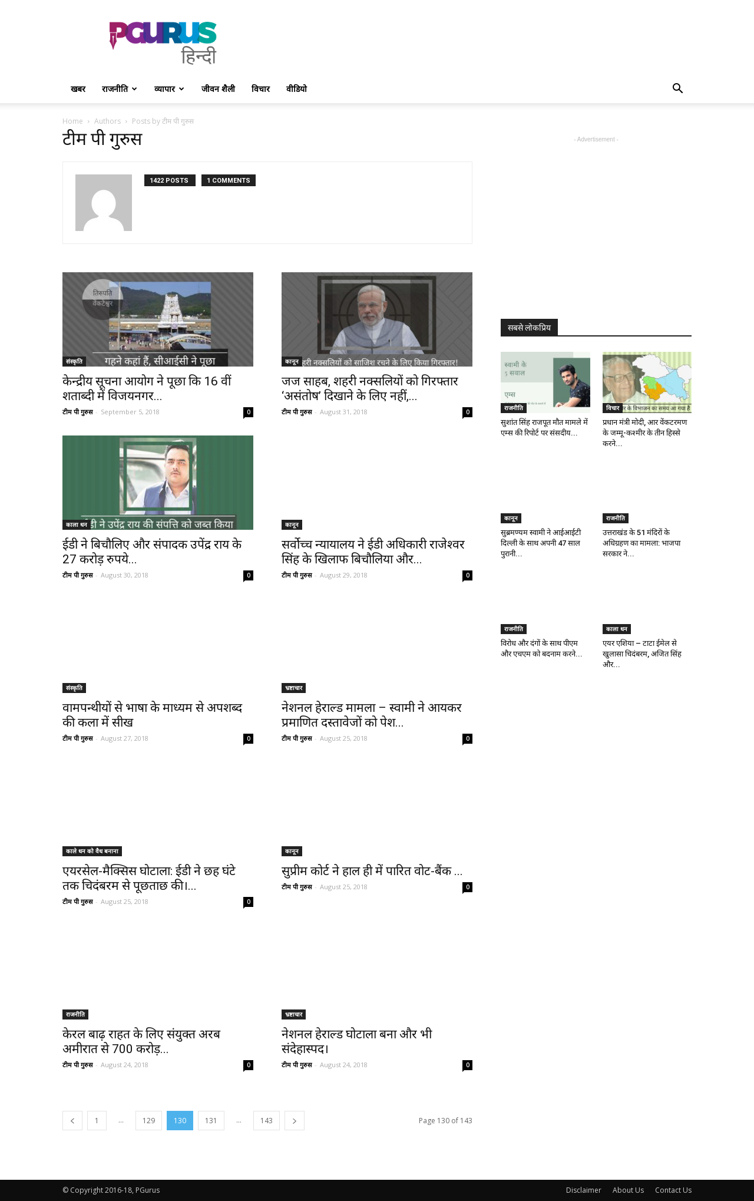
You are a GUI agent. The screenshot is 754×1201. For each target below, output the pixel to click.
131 (211, 1121)
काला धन (76, 524)
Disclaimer (583, 1190)
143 (266, 1121)
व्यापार (169, 88)
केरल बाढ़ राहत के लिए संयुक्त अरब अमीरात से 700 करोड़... (141, 1041)
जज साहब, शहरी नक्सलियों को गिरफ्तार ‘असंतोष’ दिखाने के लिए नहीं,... (370, 388)
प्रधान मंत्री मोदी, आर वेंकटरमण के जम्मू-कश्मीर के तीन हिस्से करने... (645, 433)
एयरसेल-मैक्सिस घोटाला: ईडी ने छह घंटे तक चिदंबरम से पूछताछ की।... (149, 878)
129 (149, 1121)
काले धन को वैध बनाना (92, 851)
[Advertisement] (477, 43)
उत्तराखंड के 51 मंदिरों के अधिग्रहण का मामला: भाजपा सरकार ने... (641, 543)
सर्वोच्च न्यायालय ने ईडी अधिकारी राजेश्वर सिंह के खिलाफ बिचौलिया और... (373, 551)
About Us (628, 1190)
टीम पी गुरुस (77, 411)
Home (72, 121)
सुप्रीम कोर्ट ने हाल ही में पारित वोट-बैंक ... (372, 871)
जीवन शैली (218, 88)
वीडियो (296, 88)
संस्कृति (74, 361)
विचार (261, 88)
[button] (677, 89)
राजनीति (119, 88)
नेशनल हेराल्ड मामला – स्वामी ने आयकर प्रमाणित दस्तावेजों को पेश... (372, 715)
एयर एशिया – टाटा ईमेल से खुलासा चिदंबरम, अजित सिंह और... (642, 654)
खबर (78, 88)
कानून (292, 361)
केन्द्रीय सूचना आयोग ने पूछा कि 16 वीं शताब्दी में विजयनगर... (146, 388)
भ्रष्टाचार (293, 688)
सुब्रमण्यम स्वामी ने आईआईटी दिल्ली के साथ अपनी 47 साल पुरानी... (541, 543)
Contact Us (673, 1190)
